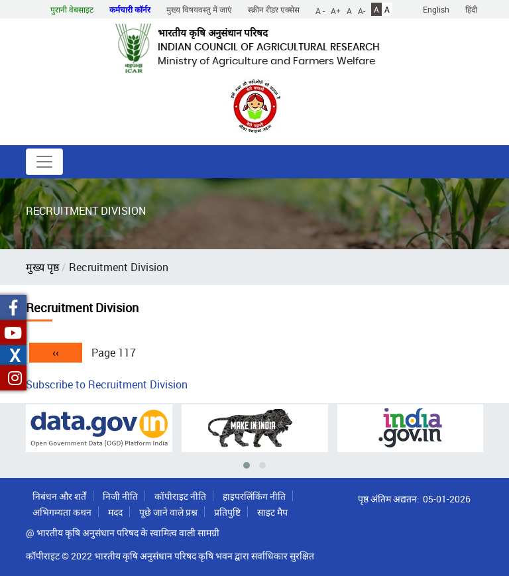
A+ (336, 10)
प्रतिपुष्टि (227, 512)
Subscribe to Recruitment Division (107, 384)
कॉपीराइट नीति (180, 496)
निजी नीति (120, 496)
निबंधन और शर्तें (59, 496)
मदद (115, 512)
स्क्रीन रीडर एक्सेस (274, 9)
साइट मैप (272, 512)
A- (361, 10)
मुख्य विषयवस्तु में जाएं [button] (199, 9)
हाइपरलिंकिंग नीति (254, 496)
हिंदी (471, 9)
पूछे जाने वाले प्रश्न (168, 512)
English (436, 9)
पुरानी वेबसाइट (71, 9)
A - (320, 10)
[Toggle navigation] (44, 161)
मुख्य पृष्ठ (42, 267)
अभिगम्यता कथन (61, 512)
